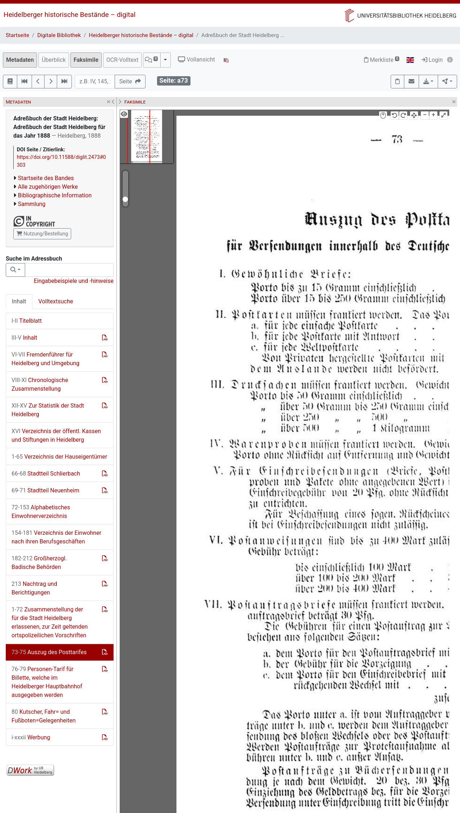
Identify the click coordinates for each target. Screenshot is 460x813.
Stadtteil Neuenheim (45, 490)
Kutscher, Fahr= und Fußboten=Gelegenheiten (43, 716)
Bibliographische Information (55, 195)
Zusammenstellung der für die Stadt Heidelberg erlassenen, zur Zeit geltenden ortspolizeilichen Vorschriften (50, 622)
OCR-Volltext (122, 59)
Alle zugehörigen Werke (48, 186)
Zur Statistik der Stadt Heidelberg (48, 410)
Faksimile (86, 59)
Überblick (54, 59)
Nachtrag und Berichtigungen (34, 588)
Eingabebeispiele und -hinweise (74, 280)
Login (432, 59)
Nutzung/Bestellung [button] (42, 233)
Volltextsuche (55, 301)
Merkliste (381, 59)
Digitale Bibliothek (59, 35)
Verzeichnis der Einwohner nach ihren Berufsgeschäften (56, 537)
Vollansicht (196, 59)
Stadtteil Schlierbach (46, 473)
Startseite (17, 35)
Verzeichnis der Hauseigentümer (59, 456)
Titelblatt (27, 320)
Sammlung (32, 204)
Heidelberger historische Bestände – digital (69, 14)
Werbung (31, 737)
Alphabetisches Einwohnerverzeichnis (41, 511)
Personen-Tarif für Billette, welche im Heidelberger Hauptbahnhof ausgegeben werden (47, 682)
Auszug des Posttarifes (49, 652)
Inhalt (19, 301)
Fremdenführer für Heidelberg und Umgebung (45, 359)
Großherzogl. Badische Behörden (39, 562)
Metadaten (20, 59)
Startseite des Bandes (46, 178)
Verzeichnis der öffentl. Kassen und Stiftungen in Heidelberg (56, 435)
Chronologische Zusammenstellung (40, 384)
